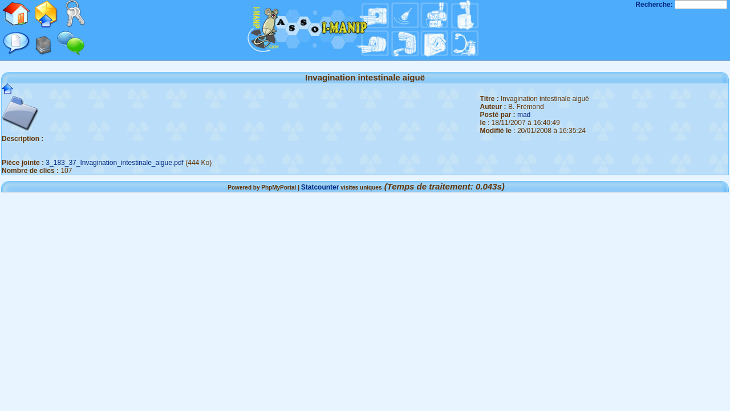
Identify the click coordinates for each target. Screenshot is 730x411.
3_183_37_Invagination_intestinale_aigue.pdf (115, 163)
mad (523, 115)
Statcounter (320, 187)
